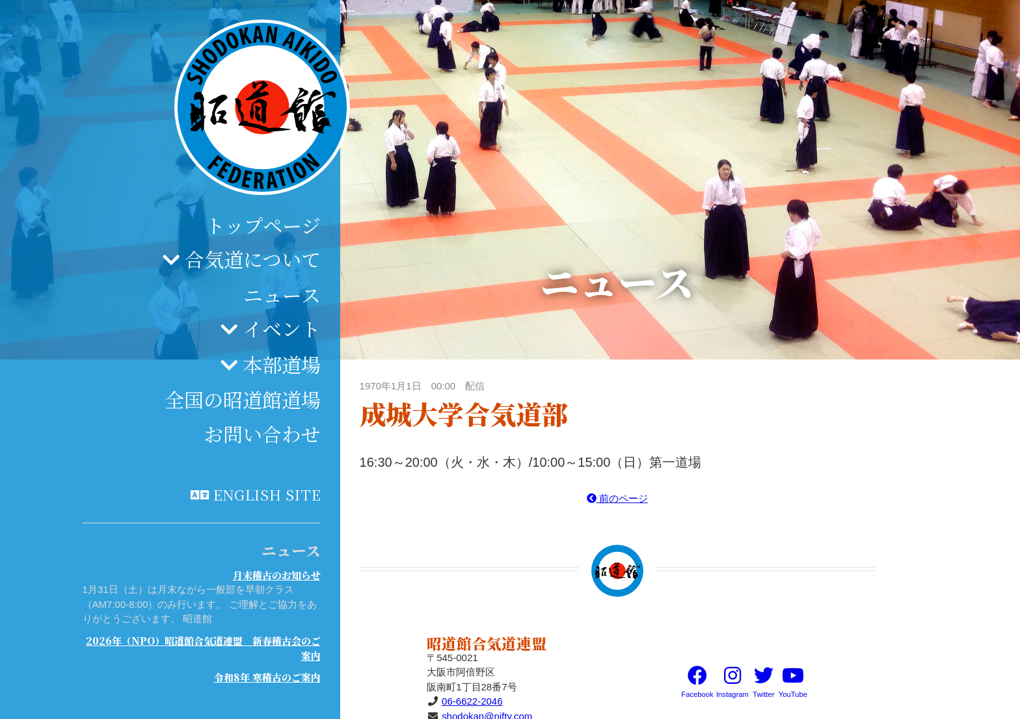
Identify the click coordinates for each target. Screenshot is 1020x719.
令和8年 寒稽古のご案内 (267, 677)
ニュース (282, 294)
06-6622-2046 (472, 701)
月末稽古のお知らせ (277, 575)
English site (267, 494)
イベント (282, 328)
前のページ (617, 498)
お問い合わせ (262, 433)
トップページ (263, 225)
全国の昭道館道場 (243, 399)
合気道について (253, 258)
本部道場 (282, 364)
